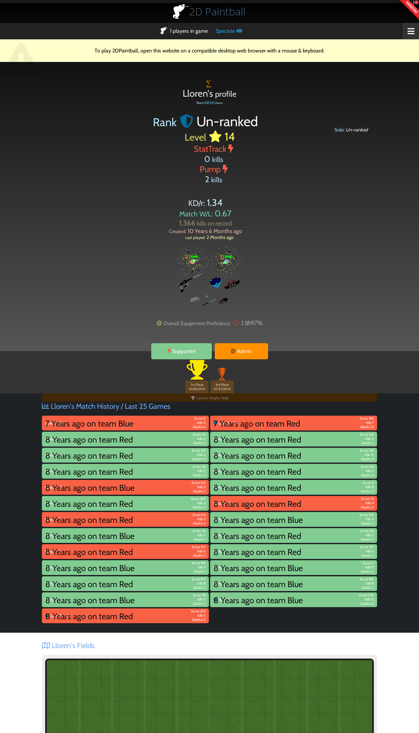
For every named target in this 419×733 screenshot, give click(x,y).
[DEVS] (209, 103)
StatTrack (213, 149)
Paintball (217, 11)
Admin (241, 351)
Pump (214, 169)
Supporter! (181, 351)
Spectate (229, 31)
